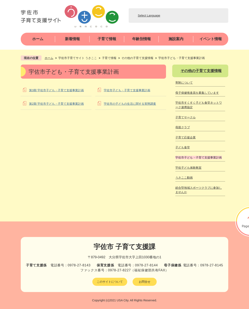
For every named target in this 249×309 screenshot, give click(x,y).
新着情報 (72, 39)
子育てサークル (185, 117)
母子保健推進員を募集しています (197, 92)
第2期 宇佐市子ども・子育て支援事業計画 (56, 103)
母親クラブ (182, 127)
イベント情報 (210, 39)
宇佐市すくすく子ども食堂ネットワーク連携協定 (198, 105)
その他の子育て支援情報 (137, 58)
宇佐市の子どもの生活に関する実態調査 (130, 103)
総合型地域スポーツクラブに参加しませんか (198, 190)
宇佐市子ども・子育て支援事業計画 (127, 90)
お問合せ (144, 281)
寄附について (184, 82)
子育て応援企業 (185, 137)
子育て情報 (107, 39)
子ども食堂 (182, 147)
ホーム (37, 39)
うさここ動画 (184, 177)
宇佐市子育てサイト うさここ (77, 58)
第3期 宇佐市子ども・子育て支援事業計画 (56, 90)
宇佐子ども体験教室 (188, 167)
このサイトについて (110, 281)
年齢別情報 (141, 39)
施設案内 (175, 39)
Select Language (149, 15)
